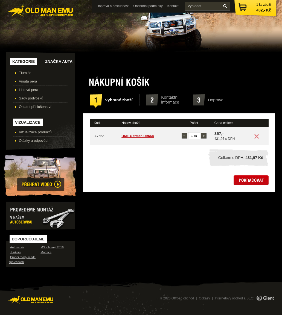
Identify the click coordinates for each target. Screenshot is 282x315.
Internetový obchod (229, 298)
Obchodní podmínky (147, 6)
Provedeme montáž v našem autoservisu (40, 216)
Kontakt (173, 6)
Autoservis (17, 247)
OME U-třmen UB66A (137, 136)
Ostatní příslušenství (35, 107)
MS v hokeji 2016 (51, 247)
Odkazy (204, 298)
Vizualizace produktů (35, 132)
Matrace (45, 252)
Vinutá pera (28, 81)
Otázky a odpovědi (33, 141)
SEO (249, 298)
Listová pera (28, 90)
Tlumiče (25, 73)
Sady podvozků (31, 98)
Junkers (15, 252)
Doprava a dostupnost (113, 6)
